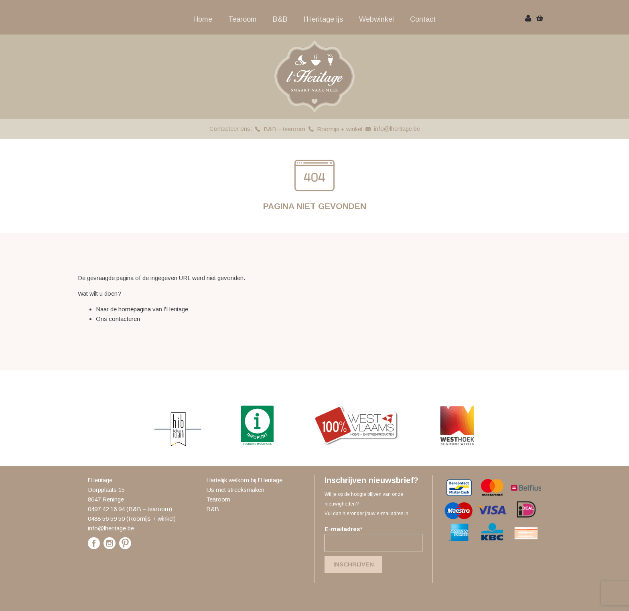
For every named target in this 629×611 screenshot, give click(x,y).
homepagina (134, 309)
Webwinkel (376, 19)
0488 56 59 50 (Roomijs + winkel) (132, 518)
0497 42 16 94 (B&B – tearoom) (130, 508)
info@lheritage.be (397, 128)
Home (202, 19)
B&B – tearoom (284, 129)
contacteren (124, 318)
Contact (423, 19)
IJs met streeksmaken (235, 489)
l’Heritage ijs (323, 19)
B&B (280, 19)
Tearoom (242, 19)
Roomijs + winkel (339, 129)
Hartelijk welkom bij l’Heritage (244, 480)
